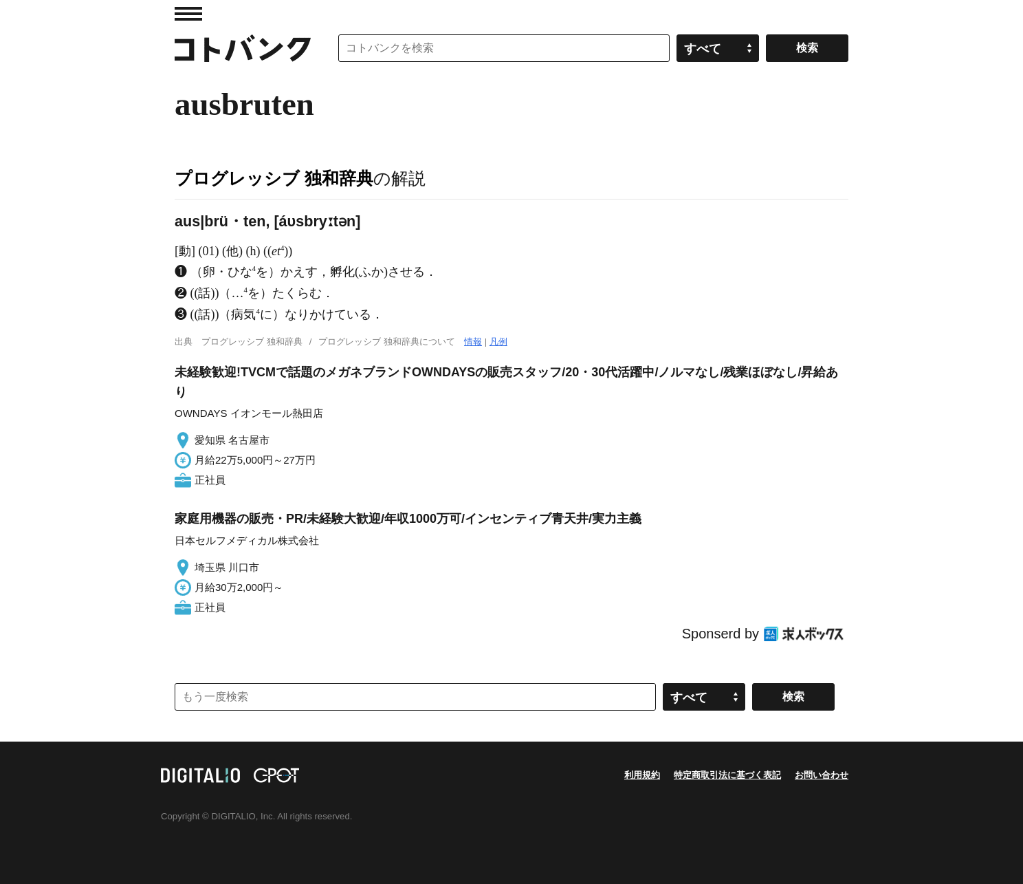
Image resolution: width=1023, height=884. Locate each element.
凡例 (498, 341)
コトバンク (243, 48)
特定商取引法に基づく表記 (727, 775)
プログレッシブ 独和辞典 (274, 178)
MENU (188, 14)
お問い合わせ (821, 775)
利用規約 (642, 775)
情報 (473, 341)
